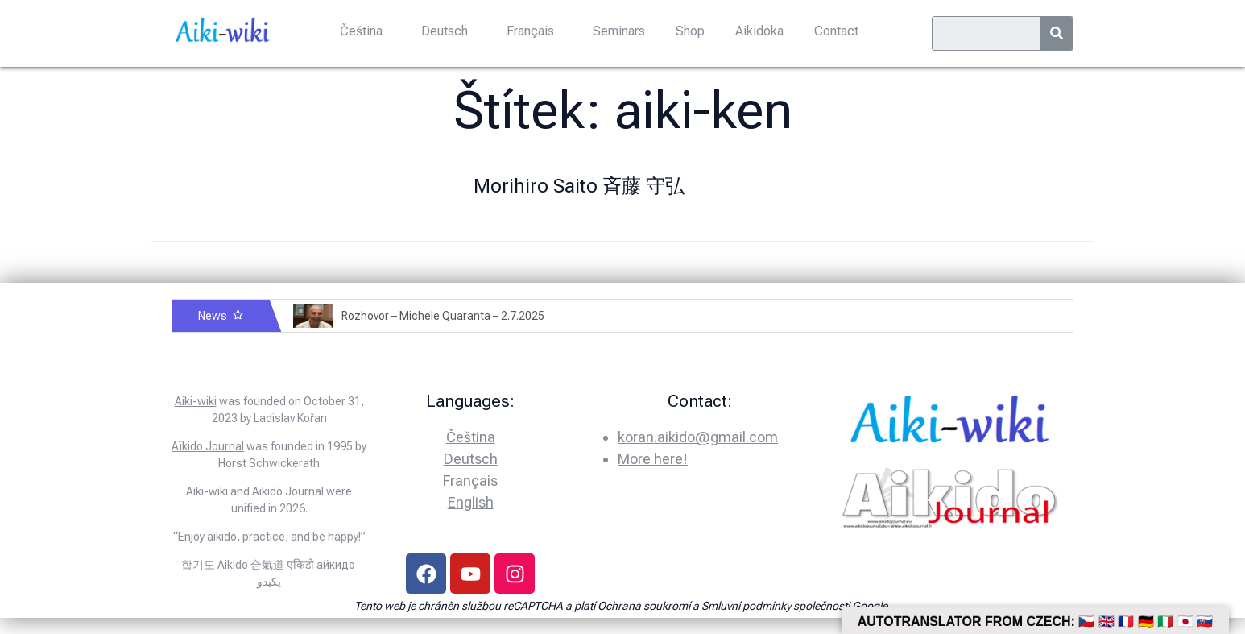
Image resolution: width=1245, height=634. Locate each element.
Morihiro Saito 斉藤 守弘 (579, 186)
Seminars (619, 30)
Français (532, 30)
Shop (688, 30)
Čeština (366, 30)
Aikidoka (756, 30)
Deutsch (447, 30)
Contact (831, 30)
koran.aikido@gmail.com (698, 437)
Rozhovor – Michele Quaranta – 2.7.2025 (442, 315)
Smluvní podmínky (746, 605)
